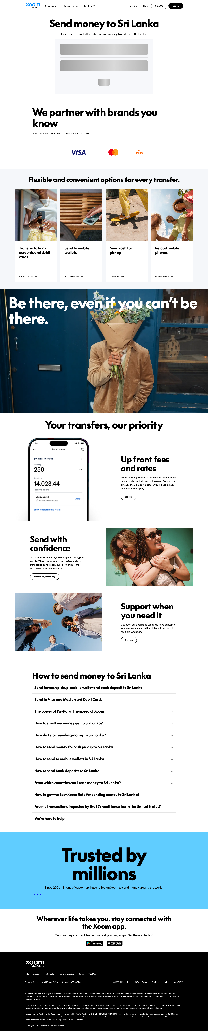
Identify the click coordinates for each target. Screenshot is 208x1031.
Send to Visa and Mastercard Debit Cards (104, 699)
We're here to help (104, 818)
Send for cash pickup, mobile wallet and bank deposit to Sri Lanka (104, 687)
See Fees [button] (128, 497)
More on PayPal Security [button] (44, 576)
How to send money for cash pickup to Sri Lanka (104, 747)
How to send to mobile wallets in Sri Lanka (104, 759)
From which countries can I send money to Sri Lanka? (104, 783)
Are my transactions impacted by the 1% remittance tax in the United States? (104, 806)
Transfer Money (28, 276)
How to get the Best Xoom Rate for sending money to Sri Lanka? (104, 794)
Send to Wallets (73, 276)
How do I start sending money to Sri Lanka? (104, 735)
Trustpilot (37, 894)
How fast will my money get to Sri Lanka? (104, 723)
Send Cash (117, 276)
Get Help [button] (129, 640)
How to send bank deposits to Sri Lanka (104, 771)
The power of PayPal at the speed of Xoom (104, 711)
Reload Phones (164, 276)
